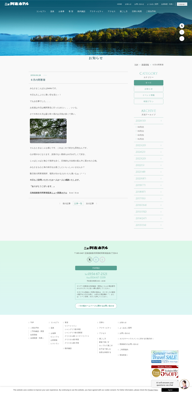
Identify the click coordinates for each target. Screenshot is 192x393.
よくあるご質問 (152, 4)
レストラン (55, 344)
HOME (119, 4)
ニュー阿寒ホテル (59, 193)
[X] (181, 25)
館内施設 (81, 11)
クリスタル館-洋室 (72, 343)
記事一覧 (78, 203)
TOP (136, 65)
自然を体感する (105, 352)
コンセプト (41, 11)
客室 (66, 322)
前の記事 (67, 203)
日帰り (101, 322)
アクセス (111, 11)
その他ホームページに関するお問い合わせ (96, 306)
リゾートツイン (71, 326)
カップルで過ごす (106, 345)
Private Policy (153, 390)
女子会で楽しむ (105, 349)
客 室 (71, 11)
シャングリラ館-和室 (73, 329)
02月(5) (141, 135)
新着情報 (145, 65)
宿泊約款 (123, 355)
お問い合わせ (139, 4)
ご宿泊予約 (151, 11)
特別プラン (149, 101)
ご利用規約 (124, 350)
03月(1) (141, 131)
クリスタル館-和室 (72, 339)
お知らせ (128, 4)
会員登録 (33, 335)
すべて (149, 83)
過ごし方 (124, 11)
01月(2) (141, 139)
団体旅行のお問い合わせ (129, 344)
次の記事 (90, 203)
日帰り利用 (137, 11)
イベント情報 (149, 95)
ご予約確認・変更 (37, 331)
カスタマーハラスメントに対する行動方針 (136, 339)
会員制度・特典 (166, 4)
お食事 (61, 11)
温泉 (52, 11)
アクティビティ (96, 11)
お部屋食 (54, 340)
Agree (170, 390)
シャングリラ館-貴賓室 (73, 333)
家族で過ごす (104, 342)
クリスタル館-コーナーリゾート (77, 336)
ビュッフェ (55, 337)
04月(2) (141, 127)
